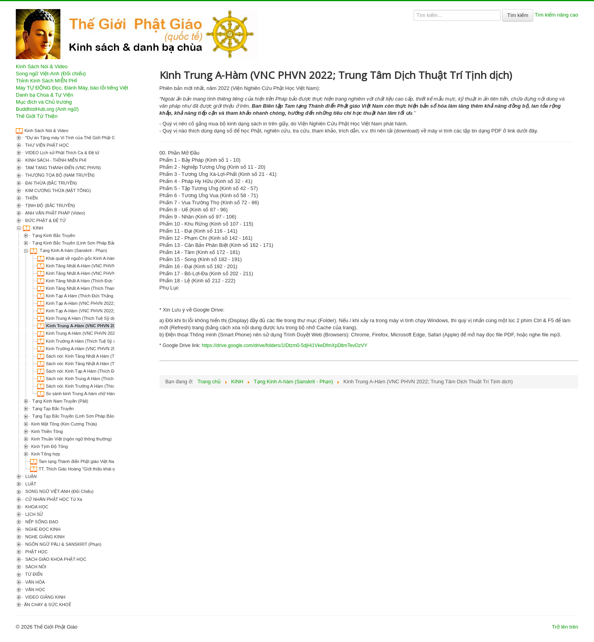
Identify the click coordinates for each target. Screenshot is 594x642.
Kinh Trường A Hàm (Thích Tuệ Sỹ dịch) (84, 341)
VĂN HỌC (34, 589)
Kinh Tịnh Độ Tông (49, 446)
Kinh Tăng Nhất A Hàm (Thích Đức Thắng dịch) (91, 280)
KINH (37, 228)
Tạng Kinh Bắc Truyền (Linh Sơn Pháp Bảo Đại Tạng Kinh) (88, 243)
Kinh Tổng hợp (45, 454)
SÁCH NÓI (35, 566)
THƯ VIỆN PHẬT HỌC (46, 145)
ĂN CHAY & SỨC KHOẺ (47, 604)
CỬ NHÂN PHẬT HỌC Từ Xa (53, 499)
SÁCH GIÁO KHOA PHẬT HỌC (55, 559)
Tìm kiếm (517, 15)
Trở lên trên (565, 627)
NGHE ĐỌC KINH (42, 529)
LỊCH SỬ (33, 514)
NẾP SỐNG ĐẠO (41, 521)
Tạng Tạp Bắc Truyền (52, 408)
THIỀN (31, 198)
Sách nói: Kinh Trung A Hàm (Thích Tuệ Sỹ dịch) (92, 378)
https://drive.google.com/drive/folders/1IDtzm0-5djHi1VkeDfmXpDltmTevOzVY (284, 345)
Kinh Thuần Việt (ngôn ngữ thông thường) (71, 439)
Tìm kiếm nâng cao (556, 15)
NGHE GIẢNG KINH (44, 536)
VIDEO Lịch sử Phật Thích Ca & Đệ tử (61, 152)
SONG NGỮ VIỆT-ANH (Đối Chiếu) (59, 491)
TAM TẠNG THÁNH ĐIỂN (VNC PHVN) (62, 167)
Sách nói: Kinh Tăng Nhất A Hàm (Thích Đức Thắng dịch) (101, 356)
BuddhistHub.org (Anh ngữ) (47, 109)
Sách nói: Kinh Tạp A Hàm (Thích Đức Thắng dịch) (94, 371)
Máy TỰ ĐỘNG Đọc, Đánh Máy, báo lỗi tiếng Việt (72, 88)
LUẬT (30, 484)
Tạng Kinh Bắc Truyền (53, 235)
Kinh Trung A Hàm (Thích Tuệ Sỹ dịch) (83, 318)
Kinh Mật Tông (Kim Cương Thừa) (64, 424)
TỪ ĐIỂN (33, 574)
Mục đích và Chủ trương (44, 102)
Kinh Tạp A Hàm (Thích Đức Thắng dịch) (85, 295)
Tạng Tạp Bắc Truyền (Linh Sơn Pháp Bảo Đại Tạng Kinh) (87, 416)
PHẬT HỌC (36, 551)
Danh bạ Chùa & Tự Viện (44, 95)
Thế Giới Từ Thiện (37, 116)
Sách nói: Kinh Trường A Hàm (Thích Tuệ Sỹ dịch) (94, 386)
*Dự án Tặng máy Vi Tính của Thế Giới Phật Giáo (72, 137)
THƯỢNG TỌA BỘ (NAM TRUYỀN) (59, 175)
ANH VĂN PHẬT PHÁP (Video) (54, 213)
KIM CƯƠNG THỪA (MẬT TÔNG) (57, 190)
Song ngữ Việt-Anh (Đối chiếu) (51, 74)
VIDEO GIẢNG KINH (45, 597)
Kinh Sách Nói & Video (41, 66)
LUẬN (30, 476)
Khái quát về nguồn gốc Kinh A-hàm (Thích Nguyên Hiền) (101, 258)
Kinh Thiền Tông (47, 431)
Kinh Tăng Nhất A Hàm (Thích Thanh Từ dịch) (90, 288)
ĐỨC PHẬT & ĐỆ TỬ (45, 220)
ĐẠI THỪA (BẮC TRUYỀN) (50, 183)
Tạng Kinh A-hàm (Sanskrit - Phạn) (73, 250)
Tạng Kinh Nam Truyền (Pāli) (59, 401)
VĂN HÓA (34, 582)
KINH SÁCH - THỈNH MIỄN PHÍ (55, 160)
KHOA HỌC (36, 506)
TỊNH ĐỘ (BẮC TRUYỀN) (49, 205)
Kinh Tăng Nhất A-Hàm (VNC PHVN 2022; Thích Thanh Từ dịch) (108, 265)
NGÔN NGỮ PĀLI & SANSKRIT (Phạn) (62, 544)
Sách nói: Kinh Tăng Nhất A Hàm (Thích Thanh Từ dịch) (100, 363)
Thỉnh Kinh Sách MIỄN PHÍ (46, 81)
